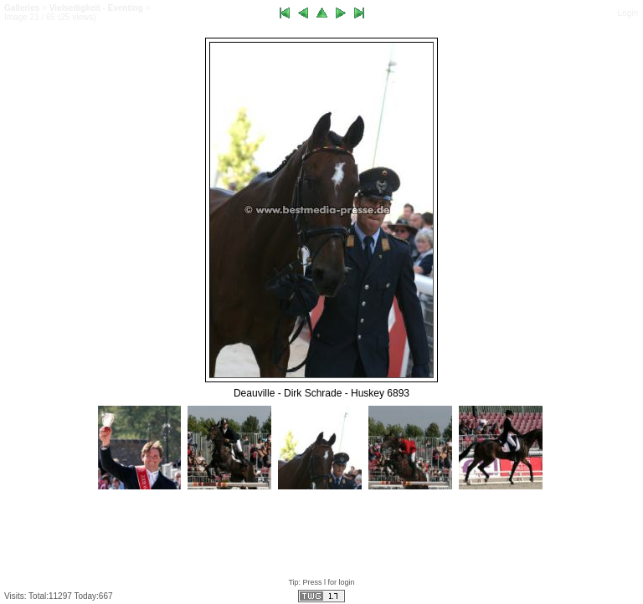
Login (628, 13)
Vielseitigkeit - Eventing (96, 8)
